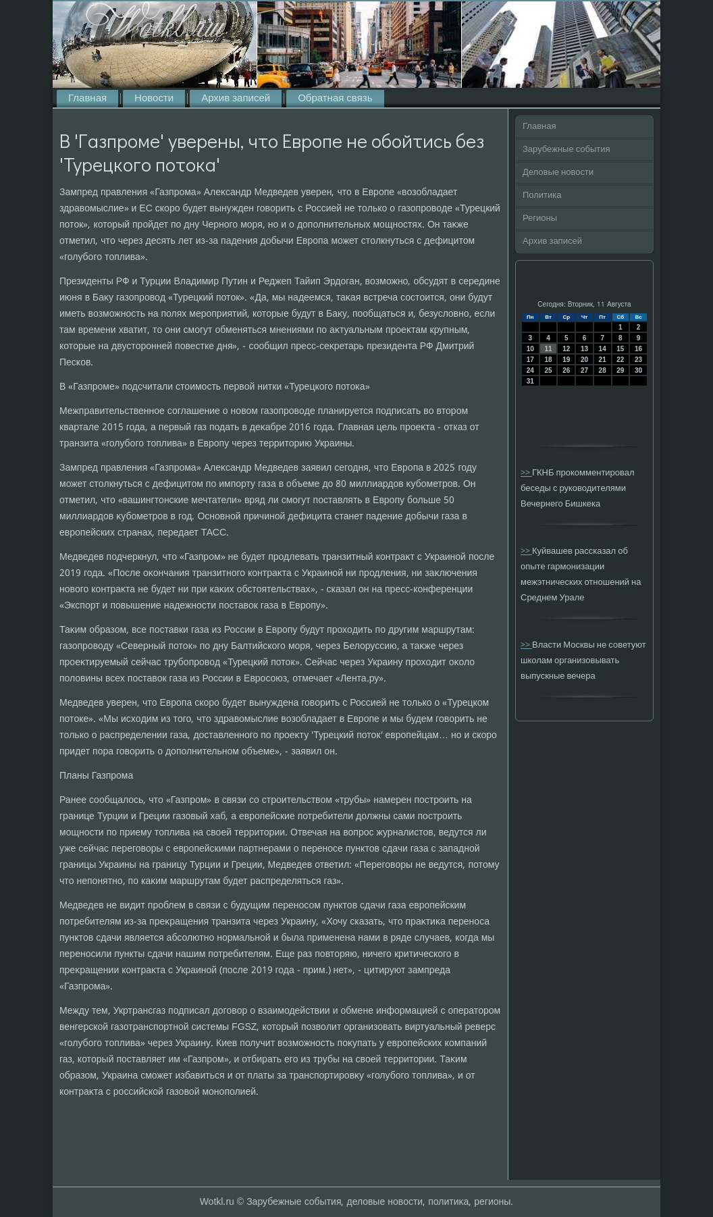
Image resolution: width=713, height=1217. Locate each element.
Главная (87, 98)
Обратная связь (335, 98)
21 (602, 359)
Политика (542, 195)
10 (530, 349)
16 (638, 349)
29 (620, 370)
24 (530, 370)
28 (602, 370)
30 (638, 370)
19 (566, 359)
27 (584, 370)
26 (566, 370)
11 (548, 349)
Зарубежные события (566, 149)
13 (584, 349)
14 (602, 349)
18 (548, 359)
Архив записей (235, 98)
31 (530, 381)
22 (620, 359)
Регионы (540, 218)
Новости (154, 98)
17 (530, 359)
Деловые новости (558, 172)
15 (620, 349)
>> (526, 473)
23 (638, 359)
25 (548, 370)
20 (584, 359)
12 (566, 349)
